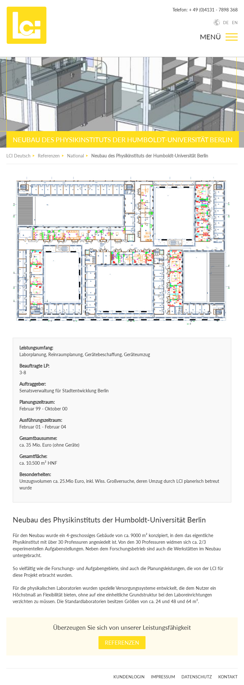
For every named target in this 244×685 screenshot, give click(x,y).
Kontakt (228, 676)
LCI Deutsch (18, 155)
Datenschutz (196, 676)
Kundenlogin (129, 676)
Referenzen (49, 155)
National (75, 155)
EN (235, 22)
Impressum (163, 676)
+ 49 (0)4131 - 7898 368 (213, 9)
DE (226, 22)
